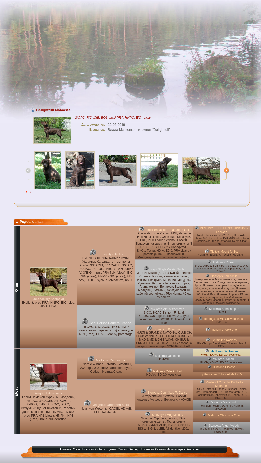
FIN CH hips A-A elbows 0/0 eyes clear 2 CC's (221, 345)
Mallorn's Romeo (224, 262)
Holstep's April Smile (224, 276)
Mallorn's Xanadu (224, 359)
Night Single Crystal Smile (167, 269)
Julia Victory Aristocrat (48, 299)
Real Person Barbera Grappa (110, 323)
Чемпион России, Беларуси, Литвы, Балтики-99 (221, 430)
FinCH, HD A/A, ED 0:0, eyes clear (221, 362)
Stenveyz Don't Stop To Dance (167, 392)
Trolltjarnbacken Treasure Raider (167, 230)
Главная (65, 449)
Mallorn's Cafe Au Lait (167, 371)
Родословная (29, 222)
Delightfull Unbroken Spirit (110, 405)
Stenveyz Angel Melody (224, 425)
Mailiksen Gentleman (224, 351)
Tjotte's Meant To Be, (224, 251)
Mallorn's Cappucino (110, 360)
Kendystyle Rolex (110, 254)
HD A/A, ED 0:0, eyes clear (164, 374)
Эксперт (134, 449)
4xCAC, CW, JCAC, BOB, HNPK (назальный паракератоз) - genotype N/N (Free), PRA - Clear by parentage (106, 330)
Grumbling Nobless (224, 340)
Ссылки (160, 449)
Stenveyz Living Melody (167, 415)
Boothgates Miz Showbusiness (224, 319)
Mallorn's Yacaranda (224, 402)
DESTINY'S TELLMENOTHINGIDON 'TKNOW (224, 230)
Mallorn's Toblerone (224, 329)
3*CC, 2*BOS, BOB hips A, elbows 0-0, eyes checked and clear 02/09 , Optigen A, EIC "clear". (221, 268)
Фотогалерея (176, 449)
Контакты (192, 449)
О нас (77, 449)
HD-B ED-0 (221, 322)
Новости (88, 449)
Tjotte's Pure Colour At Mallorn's (221, 374)
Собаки (100, 449)
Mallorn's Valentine (167, 356)
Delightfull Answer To (48, 393)
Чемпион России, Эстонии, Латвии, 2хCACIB (222, 407)
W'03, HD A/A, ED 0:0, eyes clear (221, 354)
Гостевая (147, 449)
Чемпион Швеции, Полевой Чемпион (221, 254)
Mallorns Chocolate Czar (224, 415)
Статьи (122, 449)
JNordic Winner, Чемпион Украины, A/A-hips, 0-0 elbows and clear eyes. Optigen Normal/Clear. (106, 367)
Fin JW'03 (163, 359)
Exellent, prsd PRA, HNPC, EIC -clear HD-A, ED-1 (48, 304)
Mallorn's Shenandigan (224, 309)
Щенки (111, 449)
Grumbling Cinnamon (167, 329)
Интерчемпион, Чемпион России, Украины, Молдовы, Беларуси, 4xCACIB (163, 397)
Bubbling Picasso (224, 367)
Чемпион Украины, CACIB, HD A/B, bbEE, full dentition (106, 410)
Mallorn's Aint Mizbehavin (167, 309)
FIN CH (221, 312)
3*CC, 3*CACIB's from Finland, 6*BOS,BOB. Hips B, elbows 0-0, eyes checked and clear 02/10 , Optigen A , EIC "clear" (164, 318)
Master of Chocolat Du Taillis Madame (224, 384)
